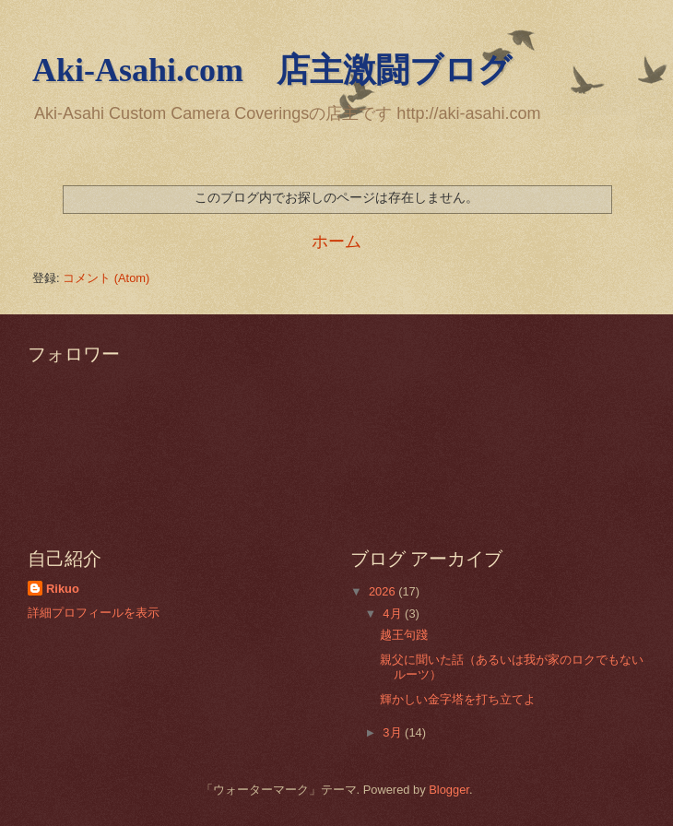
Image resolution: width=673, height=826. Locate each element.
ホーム (336, 241)
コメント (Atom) (106, 278)
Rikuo (62, 589)
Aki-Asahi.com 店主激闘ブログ (272, 70)
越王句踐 (404, 635)
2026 (383, 591)
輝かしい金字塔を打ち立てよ (458, 699)
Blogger (449, 789)
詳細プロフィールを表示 (93, 613)
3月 (394, 732)
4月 (394, 613)
